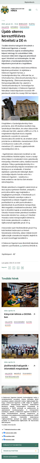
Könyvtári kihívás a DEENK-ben (18, 315)
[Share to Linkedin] (18, 268)
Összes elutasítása (10, 453)
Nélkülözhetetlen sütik (12, 432)
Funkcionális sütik (11, 435)
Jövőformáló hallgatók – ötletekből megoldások (16, 367)
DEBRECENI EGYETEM (17, 9)
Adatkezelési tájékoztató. (19, 423)
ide (20, 246)
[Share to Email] (22, 268)
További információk (9, 427)
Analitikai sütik (10, 439)
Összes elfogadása (10, 459)
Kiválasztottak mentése (12, 447)
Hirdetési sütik (9, 442)
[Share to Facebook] (9, 268)
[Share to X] (14, 268)
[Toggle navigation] (30, 9)
